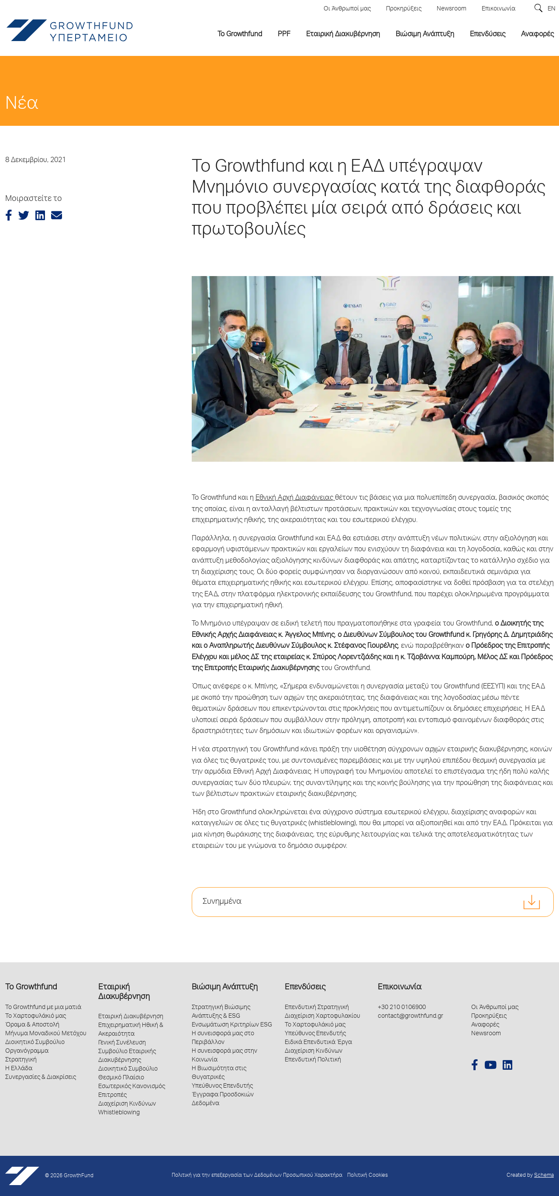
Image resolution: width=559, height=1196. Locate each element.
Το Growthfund (31, 988)
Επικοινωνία (399, 988)
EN (552, 9)
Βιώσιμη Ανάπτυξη (225, 988)
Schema (544, 1176)
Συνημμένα (222, 902)
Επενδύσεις (305, 988)
